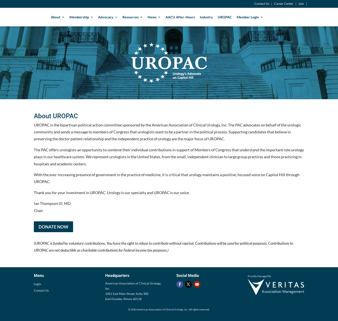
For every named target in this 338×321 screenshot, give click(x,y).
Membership (79, 17)
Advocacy (105, 17)
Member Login (248, 17)
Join (301, 3)
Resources (130, 17)
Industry (206, 17)
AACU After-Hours (180, 17)
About (55, 17)
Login (37, 284)
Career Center (283, 3)
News (152, 17)
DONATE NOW (53, 226)
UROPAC (225, 17)
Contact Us (261, 3)
